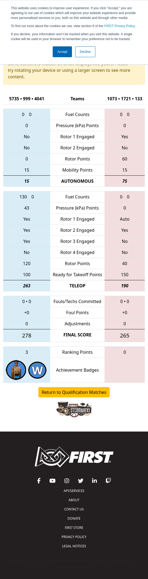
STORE (74, 527)
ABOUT (73, 500)
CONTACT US (74, 509)
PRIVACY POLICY (74, 537)
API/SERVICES (74, 490)
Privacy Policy (119, 26)
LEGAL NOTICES (74, 546)
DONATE (74, 518)
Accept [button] (62, 52)
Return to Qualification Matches (74, 392)
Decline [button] (85, 52)
